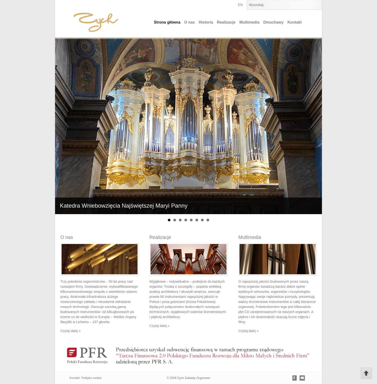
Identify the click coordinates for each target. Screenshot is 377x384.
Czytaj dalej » (70, 331)
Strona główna (167, 22)
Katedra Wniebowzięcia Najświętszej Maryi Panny (124, 205)
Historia (206, 22)
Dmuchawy (273, 22)
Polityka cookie (91, 378)
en (240, 5)
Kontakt (295, 22)
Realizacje (226, 22)
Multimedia (249, 22)
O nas (189, 22)
